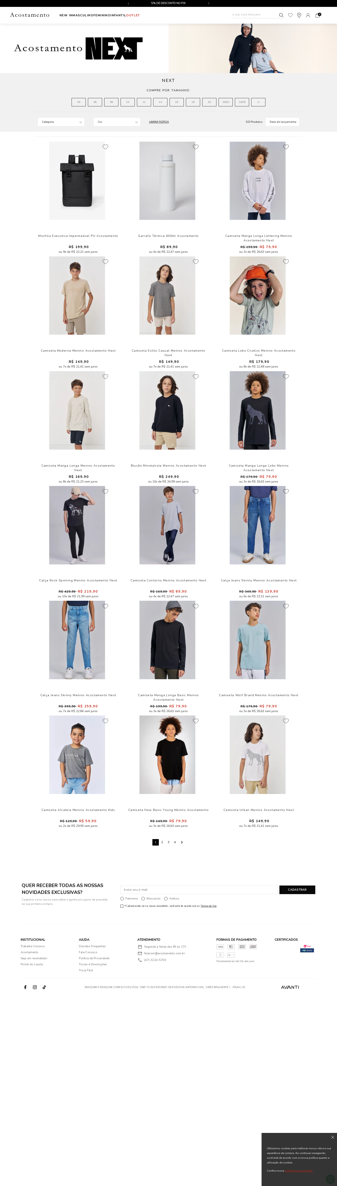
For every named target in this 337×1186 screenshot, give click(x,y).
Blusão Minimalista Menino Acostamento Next (168, 557)
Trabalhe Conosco (33, 1137)
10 (127, 102)
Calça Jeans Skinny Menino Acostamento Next (259, 704)
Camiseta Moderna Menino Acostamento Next (78, 410)
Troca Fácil (86, 1161)
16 (176, 102)
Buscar (281, 15)
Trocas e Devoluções (93, 1155)
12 (144, 102)
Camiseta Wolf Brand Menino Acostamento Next (258, 850)
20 (209, 102)
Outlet (163, 15)
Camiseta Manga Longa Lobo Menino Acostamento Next (259, 559)
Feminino (117, 15)
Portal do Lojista (32, 1155)
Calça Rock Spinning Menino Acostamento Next (78, 704)
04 (78, 102)
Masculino (90, 15)
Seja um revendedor (34, 1149)
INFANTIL (141, 15)
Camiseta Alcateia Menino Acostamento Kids (78, 997)
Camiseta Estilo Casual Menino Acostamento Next (168, 410)
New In (66, 15)
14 (160, 102)
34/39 (242, 102)
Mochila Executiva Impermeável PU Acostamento (78, 264)
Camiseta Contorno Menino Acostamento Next (168, 704)
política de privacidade (298, 1170)
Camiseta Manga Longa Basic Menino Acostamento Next (168, 852)
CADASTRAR (297, 1080)
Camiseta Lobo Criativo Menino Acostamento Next (259, 410)
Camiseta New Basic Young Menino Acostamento (168, 997)
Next (181, 1033)
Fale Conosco (88, 1143)
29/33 (225, 102)
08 (111, 102)
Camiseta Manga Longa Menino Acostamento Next (78, 557)
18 (193, 102)
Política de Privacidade (94, 1149)
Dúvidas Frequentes (92, 1137)
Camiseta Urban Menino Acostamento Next (259, 997)
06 (95, 102)
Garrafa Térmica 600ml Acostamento (168, 264)
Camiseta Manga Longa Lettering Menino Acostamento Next (258, 266)
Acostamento (29, 1143)
